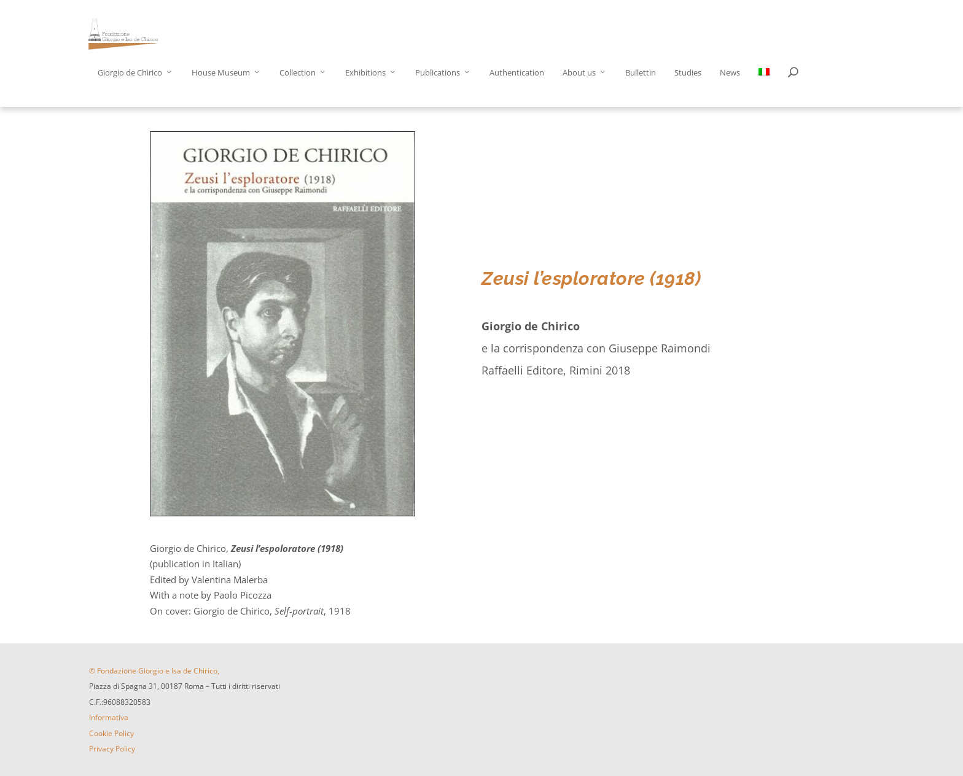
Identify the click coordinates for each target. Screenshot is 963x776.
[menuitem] (764, 87)
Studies (687, 73)
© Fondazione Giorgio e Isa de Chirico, (154, 670)
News (730, 73)
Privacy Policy (112, 748)
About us (579, 73)
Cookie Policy (111, 733)
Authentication (516, 73)
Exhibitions (365, 73)
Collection (297, 73)
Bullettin (640, 73)
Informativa (108, 717)
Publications (437, 73)
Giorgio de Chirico (130, 73)
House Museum (221, 73)
